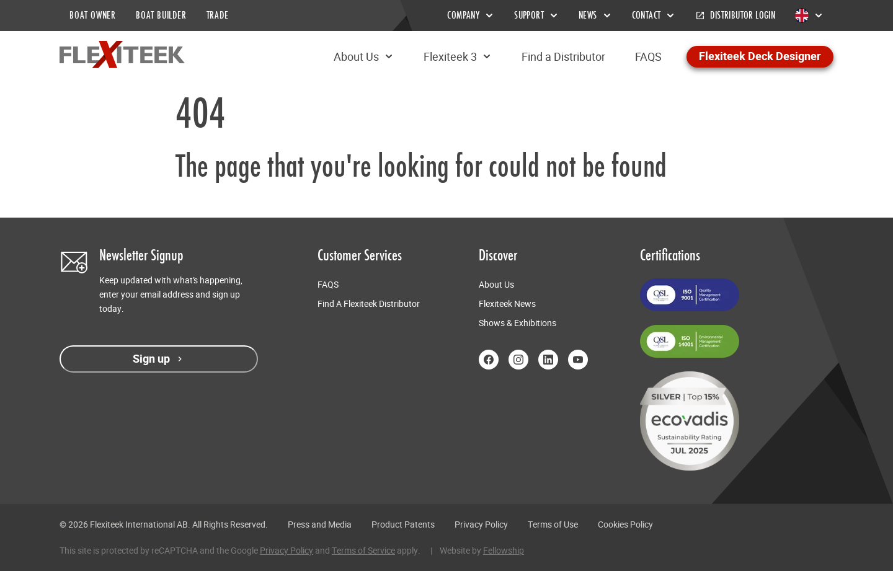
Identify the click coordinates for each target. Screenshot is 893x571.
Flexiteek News (507, 304)
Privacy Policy (481, 524)
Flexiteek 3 (458, 56)
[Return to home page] (122, 54)
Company (470, 15)
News (595, 15)
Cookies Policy (625, 524)
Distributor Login (735, 15)
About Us (364, 56)
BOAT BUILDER (161, 15)
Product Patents (403, 524)
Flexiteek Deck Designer (760, 56)
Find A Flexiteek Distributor (369, 304)
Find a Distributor (563, 56)
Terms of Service (363, 550)
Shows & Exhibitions (517, 323)
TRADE (218, 15)
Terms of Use (553, 524)
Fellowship (503, 550)
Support (536, 15)
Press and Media (320, 524)
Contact (654, 15)
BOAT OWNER (92, 15)
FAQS (648, 56)
